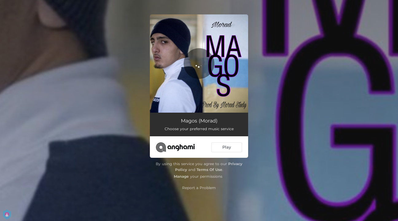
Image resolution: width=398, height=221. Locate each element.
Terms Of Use (209, 169)
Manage (181, 176)
